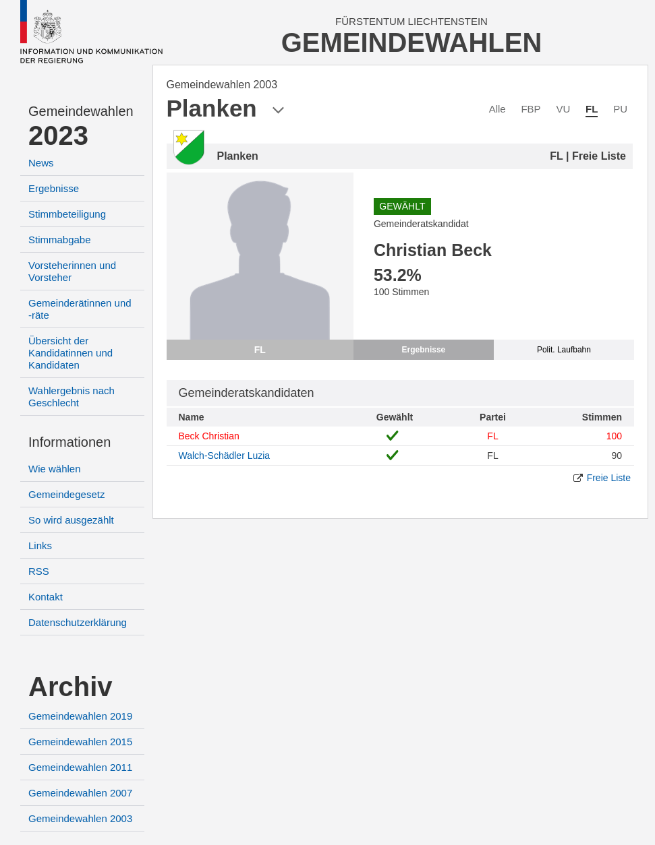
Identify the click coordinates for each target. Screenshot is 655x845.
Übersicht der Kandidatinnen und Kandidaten (70, 353)
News (41, 162)
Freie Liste (609, 477)
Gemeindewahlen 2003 (80, 818)
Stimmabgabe (59, 239)
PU (620, 109)
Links (40, 545)
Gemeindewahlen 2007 (80, 793)
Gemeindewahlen (81, 111)
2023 (58, 135)
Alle (497, 109)
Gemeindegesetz (66, 494)
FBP (530, 109)
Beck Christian (209, 436)
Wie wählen (54, 468)
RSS (38, 571)
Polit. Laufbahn (564, 349)
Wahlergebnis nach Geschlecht (71, 396)
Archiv (70, 686)
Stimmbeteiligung (67, 214)
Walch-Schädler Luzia (224, 455)
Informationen (69, 442)
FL (592, 109)
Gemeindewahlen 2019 (80, 716)
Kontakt (45, 596)
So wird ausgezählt (71, 520)
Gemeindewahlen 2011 (80, 767)
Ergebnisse (53, 188)
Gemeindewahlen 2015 (80, 741)
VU (563, 109)
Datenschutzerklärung (77, 622)
